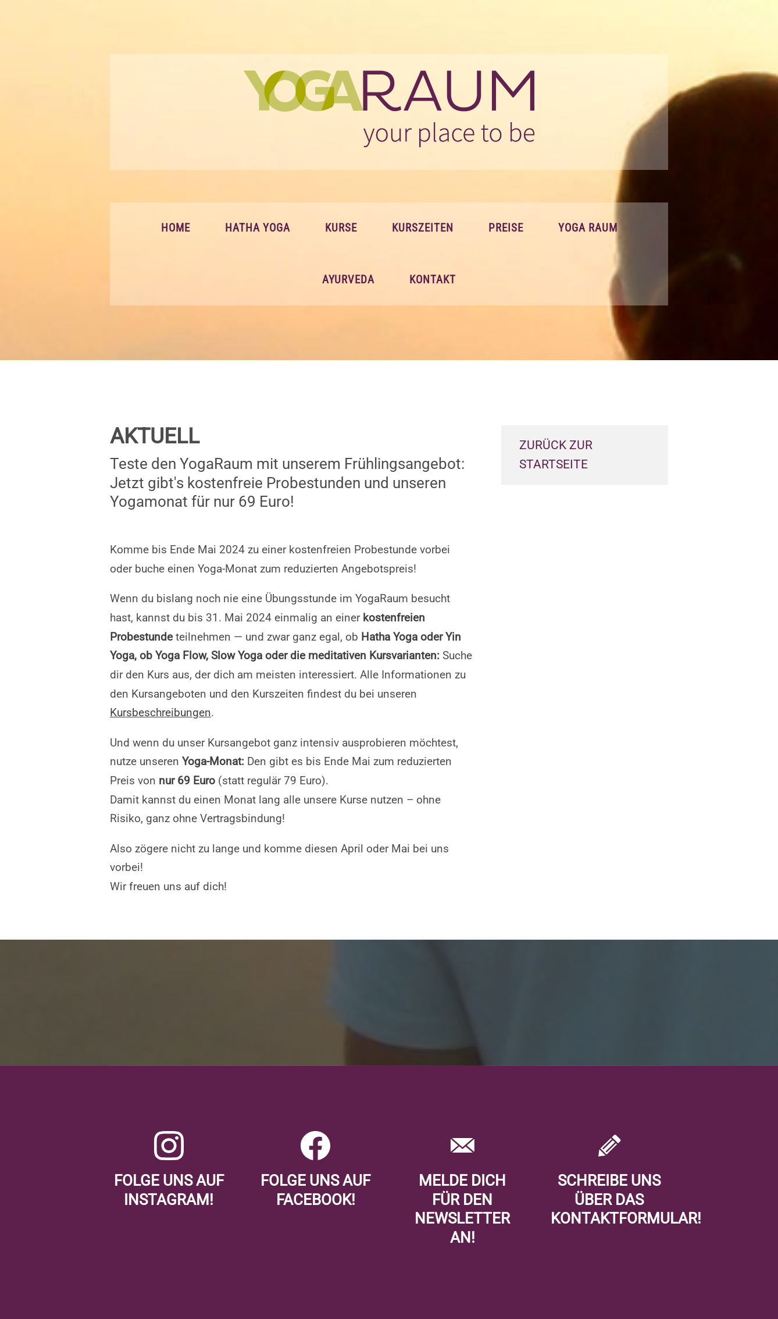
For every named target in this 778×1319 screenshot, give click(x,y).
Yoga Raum (588, 228)
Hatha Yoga (257, 228)
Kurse (341, 228)
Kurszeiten (423, 228)
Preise (505, 228)
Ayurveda (348, 279)
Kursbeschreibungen (160, 712)
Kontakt (432, 279)
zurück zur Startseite (556, 454)
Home (175, 228)
